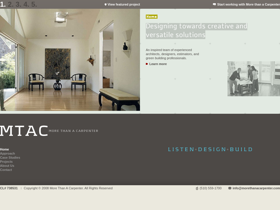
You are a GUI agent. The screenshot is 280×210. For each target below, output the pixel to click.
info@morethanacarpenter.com (256, 188)
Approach (7, 153)
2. (11, 4)
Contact (6, 170)
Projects (6, 161)
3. (19, 4)
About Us (7, 165)
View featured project (124, 4)
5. (34, 4)
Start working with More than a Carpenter (248, 4)
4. (26, 4)
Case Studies (10, 157)
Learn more (158, 64)
